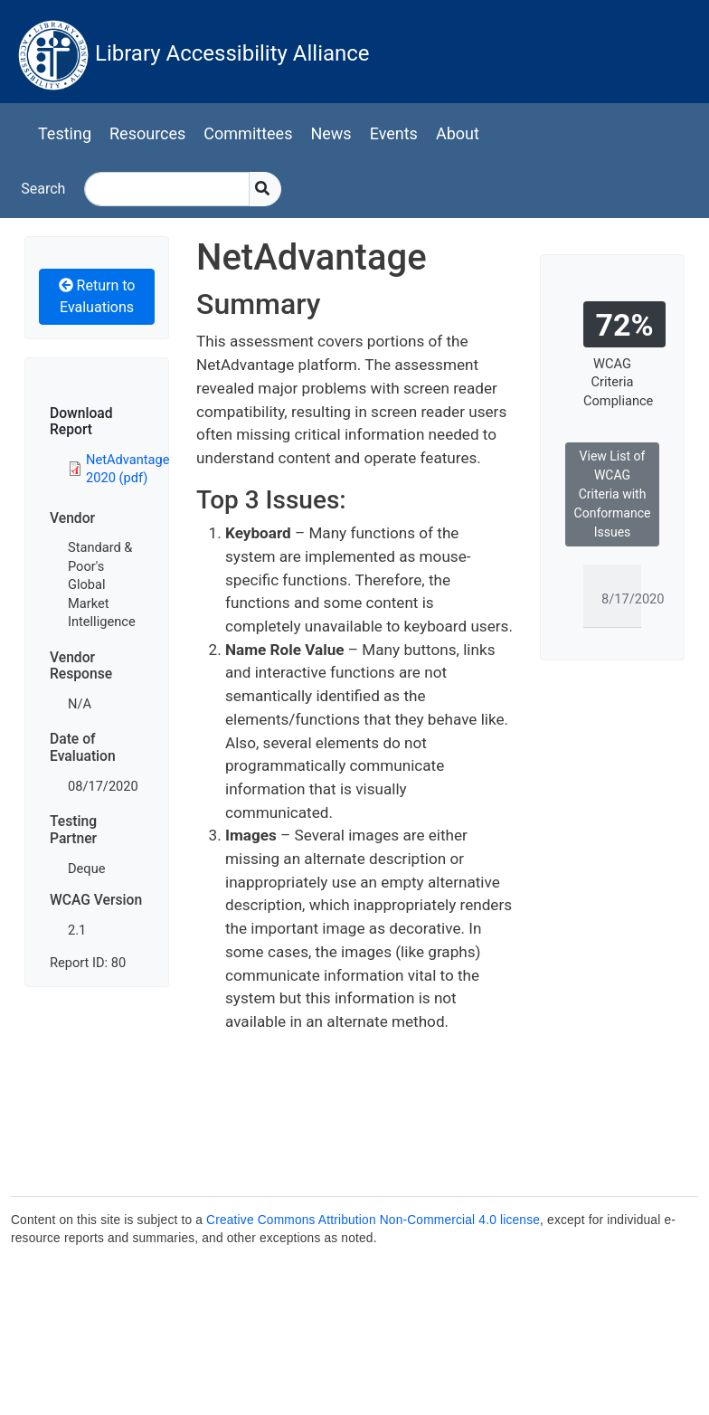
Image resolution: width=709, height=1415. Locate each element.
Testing (64, 133)
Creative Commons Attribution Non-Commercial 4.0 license (373, 1220)
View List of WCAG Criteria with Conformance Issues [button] (612, 494)
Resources (147, 133)
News (330, 133)
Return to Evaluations (97, 296)
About (457, 133)
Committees (247, 133)
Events (394, 133)
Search (43, 188)
